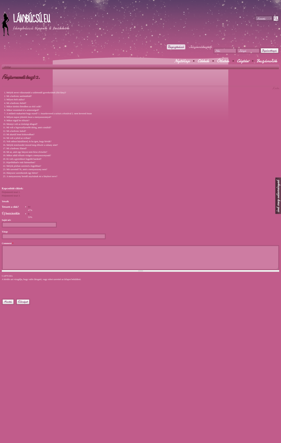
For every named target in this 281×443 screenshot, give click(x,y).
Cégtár (243, 61)
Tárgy (5, 231)
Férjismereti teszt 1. (11, 192)
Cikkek (203, 61)
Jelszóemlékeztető (200, 46)
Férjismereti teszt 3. (11, 195)
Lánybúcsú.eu (31, 19)
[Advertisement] (44, 9)
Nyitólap (182, 61)
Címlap (7, 67)
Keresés (261, 18)
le (29, 213)
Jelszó (242, 51)
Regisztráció (176, 46)
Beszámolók (266, 61)
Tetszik (5, 201)
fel (29, 206)
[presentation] (29, 288)
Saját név (6, 220)
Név (217, 51)
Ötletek (223, 61)
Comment (7, 243)
